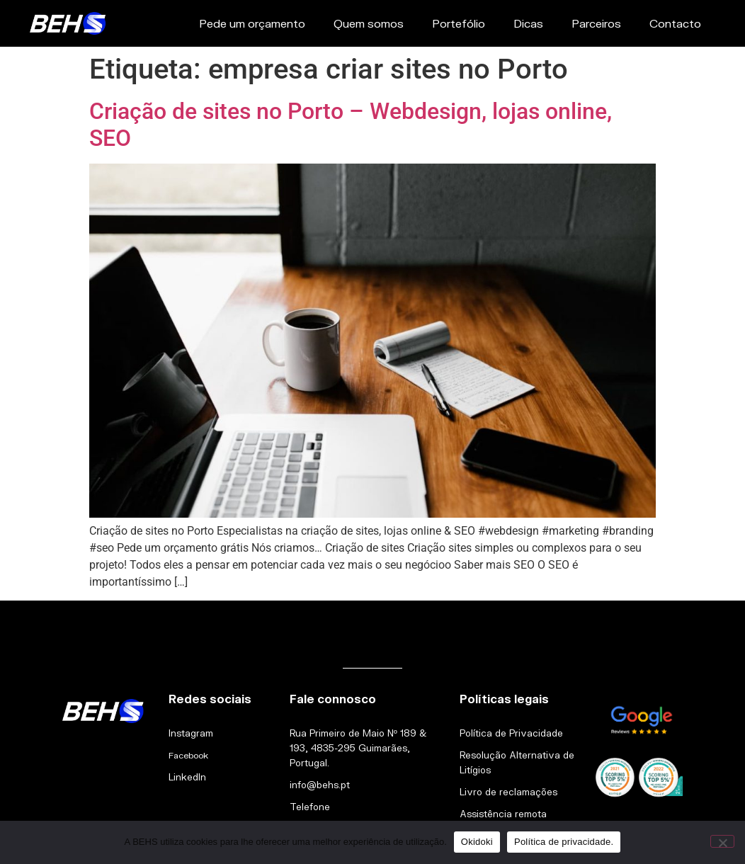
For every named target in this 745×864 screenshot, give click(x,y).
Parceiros (596, 23)
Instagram (191, 733)
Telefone (310, 806)
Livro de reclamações (508, 791)
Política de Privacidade (511, 733)
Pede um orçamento (252, 23)
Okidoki (477, 841)
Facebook (188, 755)
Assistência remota (503, 813)
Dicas (528, 23)
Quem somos (369, 23)
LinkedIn (187, 777)
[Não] (722, 841)
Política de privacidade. (563, 841)
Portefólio (458, 23)
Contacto (675, 23)
